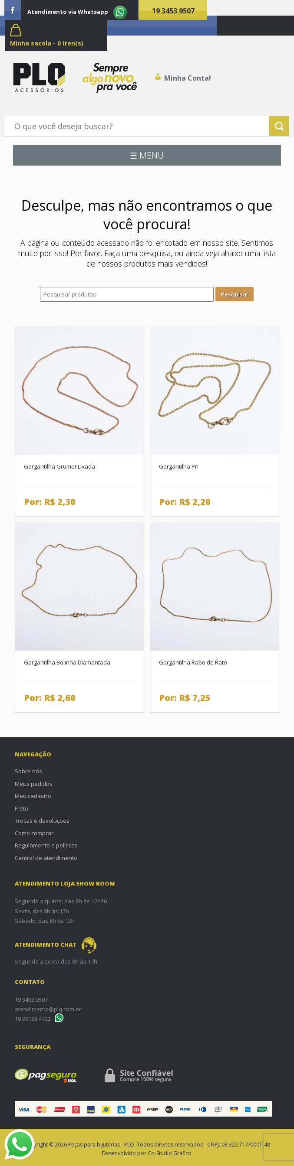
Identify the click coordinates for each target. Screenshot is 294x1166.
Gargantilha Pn (178, 466)
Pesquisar (234, 294)
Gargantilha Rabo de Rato (193, 662)
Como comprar (34, 833)
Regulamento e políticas (46, 845)
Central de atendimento (46, 858)
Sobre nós (28, 771)
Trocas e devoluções (42, 820)
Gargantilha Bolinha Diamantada (67, 662)
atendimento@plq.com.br (48, 1009)
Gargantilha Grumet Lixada (59, 466)
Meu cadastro (33, 796)
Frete (21, 808)
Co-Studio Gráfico (170, 1153)
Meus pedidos (34, 784)
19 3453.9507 (173, 11)
